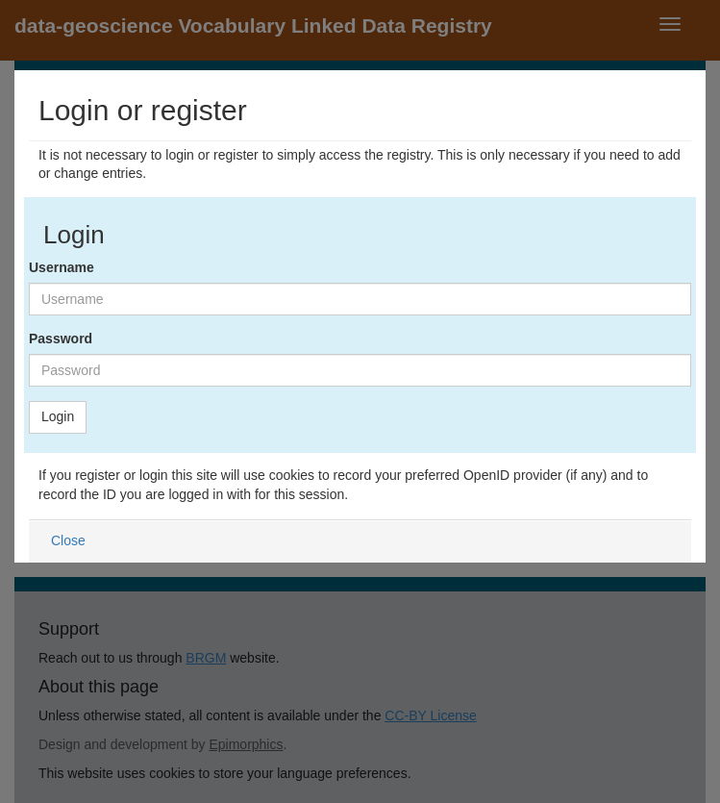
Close (68, 540)
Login (57, 416)
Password (60, 338)
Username (61, 267)
